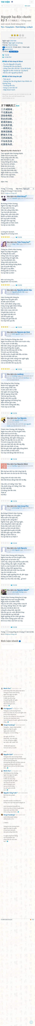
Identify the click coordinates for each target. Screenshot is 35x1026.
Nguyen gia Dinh (23, 437)
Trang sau (7, 298)
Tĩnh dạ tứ (6, 114)
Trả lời (7, 90)
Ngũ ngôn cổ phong (15, 78)
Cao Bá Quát (26, 103)
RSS (32, 1024)
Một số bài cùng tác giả (12, 111)
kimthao (14, 481)
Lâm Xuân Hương (17, 697)
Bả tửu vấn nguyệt (9, 108)
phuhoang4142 (17, 613)
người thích (7, 84)
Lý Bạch (18, 101)
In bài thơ (8, 92)
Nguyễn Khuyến (15, 99)
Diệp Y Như (15, 349)
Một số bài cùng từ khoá (12, 96)
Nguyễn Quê (8, 859)
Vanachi (11, 129)
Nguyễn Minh (23, 695)
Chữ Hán (13, 76)
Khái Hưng (22, 301)
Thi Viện (5, 2)
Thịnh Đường (12, 80)
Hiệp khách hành (9, 125)
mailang (20, 479)
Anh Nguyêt (16, 655)
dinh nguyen (16, 439)
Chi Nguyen (8, 813)
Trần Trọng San (23, 347)
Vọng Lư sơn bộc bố (10, 123)
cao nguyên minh (17, 525)
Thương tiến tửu (9, 101)
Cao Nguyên (22, 523)
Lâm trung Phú (23, 611)
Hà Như (14, 571)
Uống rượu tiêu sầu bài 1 (12, 103)
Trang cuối (14, 298)
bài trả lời (7, 82)
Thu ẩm (6, 99)
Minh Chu (7, 793)
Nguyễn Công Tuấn (10, 897)
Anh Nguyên (22, 653)
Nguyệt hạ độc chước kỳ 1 (12, 105)
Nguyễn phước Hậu (24, 395)
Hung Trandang (9, 830)
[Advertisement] (17, 28)
